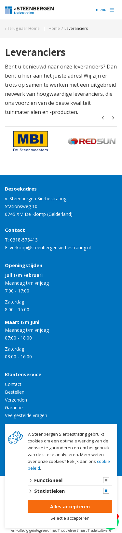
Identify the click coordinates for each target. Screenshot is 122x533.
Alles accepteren (70, 506)
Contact (13, 384)
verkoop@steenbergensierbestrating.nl (50, 247)
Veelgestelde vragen (26, 415)
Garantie (14, 407)
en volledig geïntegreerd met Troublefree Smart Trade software (61, 530)
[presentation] (103, 118)
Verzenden (16, 400)
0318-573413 (24, 240)
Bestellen (14, 392)
